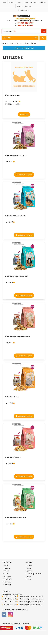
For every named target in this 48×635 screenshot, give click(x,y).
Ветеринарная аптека (34, 574)
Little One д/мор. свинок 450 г (16, 276)
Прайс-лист (42, 2)
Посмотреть (24, 114)
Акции (4, 2)
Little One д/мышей (13, 457)
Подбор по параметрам (24, 48)
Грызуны (30, 571)
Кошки (29, 568)
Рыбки (29, 579)
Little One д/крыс (12, 397)
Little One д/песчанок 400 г (15, 518)
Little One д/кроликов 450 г (15, 216)
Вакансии (28, 6)
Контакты (20, 6)
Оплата (26, 2)
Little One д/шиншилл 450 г (15, 155)
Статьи (19, 2)
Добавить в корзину (24, 175)
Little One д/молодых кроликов (17, 336)
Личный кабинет (23, 10)
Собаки (29, 565)
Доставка (33, 2)
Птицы (29, 576)
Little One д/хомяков (13, 95)
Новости (11, 2)
